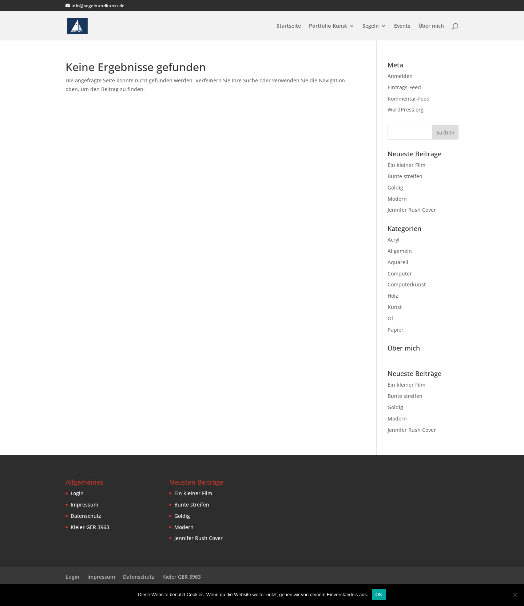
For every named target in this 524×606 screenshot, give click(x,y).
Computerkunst (407, 284)
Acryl (394, 239)
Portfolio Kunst (328, 26)
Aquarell (398, 262)
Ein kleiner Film (406, 164)
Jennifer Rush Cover (412, 209)
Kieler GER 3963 (90, 527)
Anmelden (400, 76)
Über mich (431, 26)
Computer (400, 273)
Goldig (395, 187)
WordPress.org (406, 109)
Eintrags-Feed (404, 87)
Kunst (395, 307)
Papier (396, 329)
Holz (393, 295)
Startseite (289, 26)
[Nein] (515, 594)
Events (402, 26)
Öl (390, 318)
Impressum (84, 504)
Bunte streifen (405, 176)
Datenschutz (86, 515)
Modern (397, 198)
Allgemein (400, 250)
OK (379, 594)
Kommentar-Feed (409, 98)
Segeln (370, 26)
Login (77, 493)
